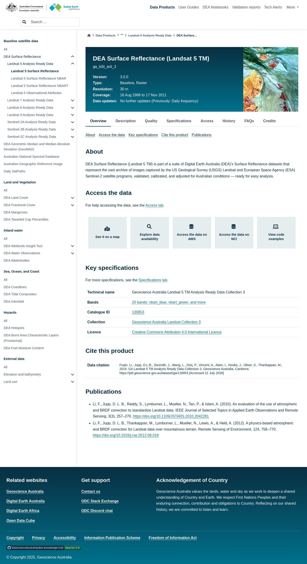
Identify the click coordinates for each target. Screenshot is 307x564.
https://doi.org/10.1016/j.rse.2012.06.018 (126, 435)
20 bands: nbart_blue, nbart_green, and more (169, 302)
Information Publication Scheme (112, 538)
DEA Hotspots (14, 328)
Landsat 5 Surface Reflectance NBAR (38, 78)
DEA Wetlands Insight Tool (23, 246)
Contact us (90, 491)
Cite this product (175, 135)
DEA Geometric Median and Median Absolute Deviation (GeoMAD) (37, 146)
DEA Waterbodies (17, 260)
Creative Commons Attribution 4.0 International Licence (176, 332)
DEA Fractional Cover (19, 205)
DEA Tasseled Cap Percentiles (26, 219)
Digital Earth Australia (25, 501)
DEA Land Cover (16, 197)
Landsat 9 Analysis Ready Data (30, 115)
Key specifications (143, 135)
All (5, 49)
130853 (138, 312)
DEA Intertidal (14, 301)
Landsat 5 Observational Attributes (36, 93)
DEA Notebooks (215, 7)
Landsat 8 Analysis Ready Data (30, 107)
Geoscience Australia (25, 491)
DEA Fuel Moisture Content (24, 348)
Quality (151, 121)
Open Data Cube (20, 521)
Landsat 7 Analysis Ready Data (30, 100)
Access (207, 121)
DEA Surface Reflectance (22, 56)
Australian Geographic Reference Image (33, 164)
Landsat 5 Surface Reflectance (35, 71)
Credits (269, 121)
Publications (201, 135)
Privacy (38, 538)
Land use (10, 382)
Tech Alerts (273, 7)
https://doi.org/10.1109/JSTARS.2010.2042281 (171, 416)
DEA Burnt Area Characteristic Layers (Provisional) (31, 338)
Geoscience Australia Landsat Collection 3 (166, 322)
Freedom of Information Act (173, 538)
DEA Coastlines (15, 287)
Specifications (178, 121)
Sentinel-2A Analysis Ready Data (31, 122)
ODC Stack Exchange (100, 501)
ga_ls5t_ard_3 (104, 67)
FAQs (249, 121)
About (90, 135)
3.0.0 (124, 77)
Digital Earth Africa (22, 511)
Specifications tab (152, 280)
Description (126, 121)
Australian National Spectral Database (31, 156)
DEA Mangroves (16, 212)
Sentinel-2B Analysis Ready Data (31, 129)
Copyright (15, 538)
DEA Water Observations (22, 253)
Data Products (162, 7)
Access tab (154, 205)
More (291, 7)
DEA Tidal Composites (20, 294)
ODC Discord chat (97, 511)
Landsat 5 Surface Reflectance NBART (39, 86)
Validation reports (246, 7)
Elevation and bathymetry (22, 374)
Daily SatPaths (14, 171)
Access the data (112, 135)
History (229, 121)
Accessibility (64, 538)
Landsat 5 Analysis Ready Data (30, 64)
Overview (98, 121)
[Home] (89, 35)
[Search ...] (53, 22)
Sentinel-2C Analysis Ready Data (31, 136)
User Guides (189, 7)
